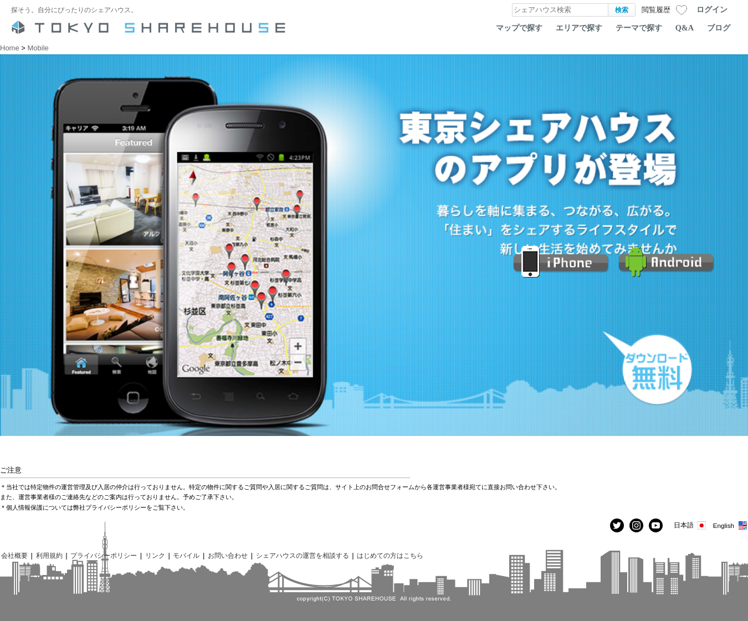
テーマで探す (639, 27)
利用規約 (49, 555)
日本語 (691, 525)
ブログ (718, 27)
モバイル (186, 555)
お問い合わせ (228, 555)
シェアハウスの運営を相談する (302, 555)
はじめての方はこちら (390, 555)
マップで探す (519, 27)
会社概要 (14, 555)
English (730, 525)
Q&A (684, 27)
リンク (155, 555)
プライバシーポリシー (103, 555)
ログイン (711, 9)
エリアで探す (579, 27)
